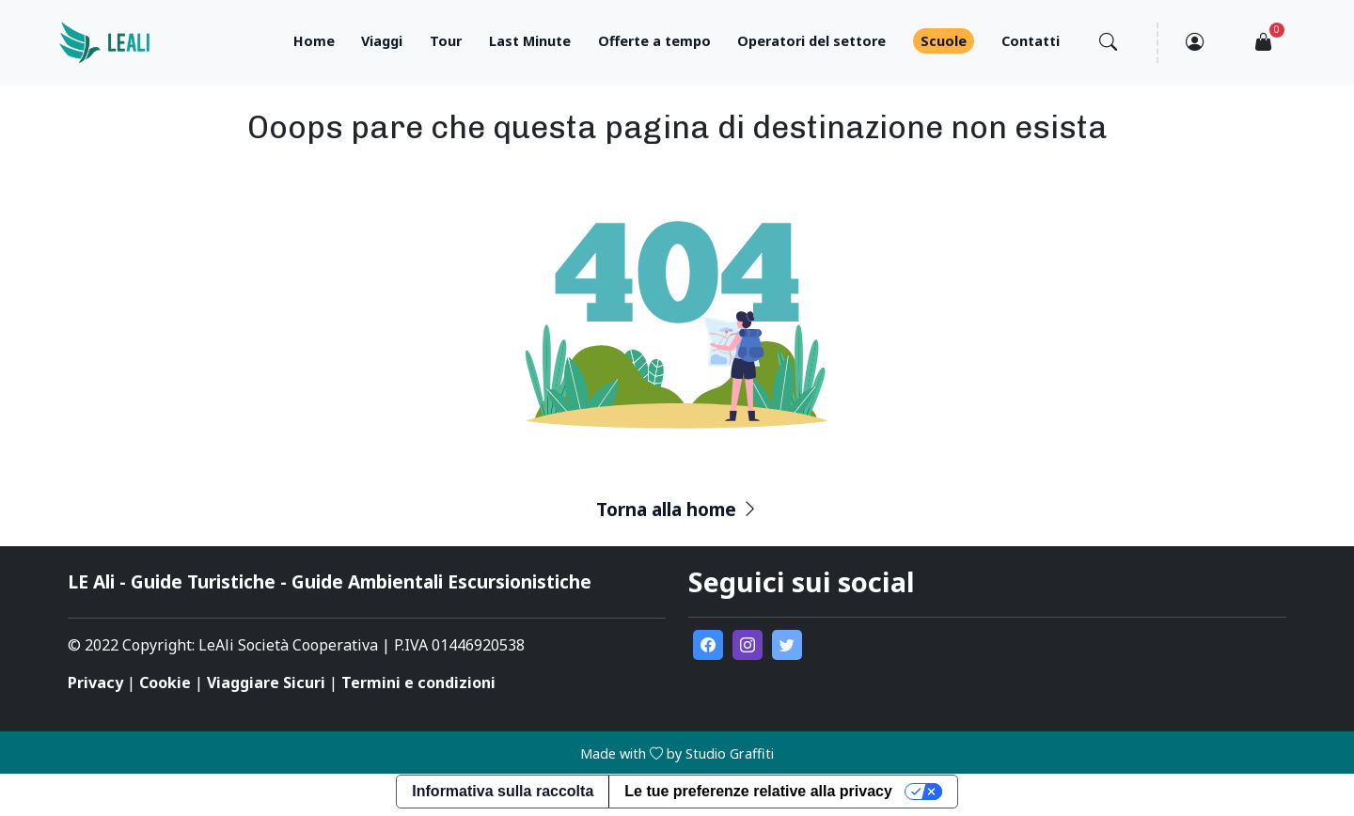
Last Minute (530, 41)
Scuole (944, 41)
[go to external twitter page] (787, 645)
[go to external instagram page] (747, 645)
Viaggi (381, 41)
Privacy (95, 682)
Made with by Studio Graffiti (677, 753)
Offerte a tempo (654, 41)
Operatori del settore (811, 41)
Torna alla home (677, 509)
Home (314, 41)
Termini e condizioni (418, 682)
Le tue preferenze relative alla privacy (758, 791)
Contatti (1030, 41)
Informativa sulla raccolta (502, 791)
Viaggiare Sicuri (266, 682)
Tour (446, 41)
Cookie (165, 682)
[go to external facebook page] (708, 645)
